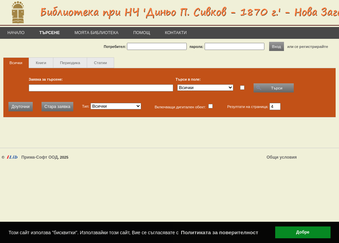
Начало (16, 32)
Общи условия (282, 157)
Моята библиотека (97, 32)
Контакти (176, 32)
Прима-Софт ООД (39, 157)
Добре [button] (302, 232)
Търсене (50, 32)
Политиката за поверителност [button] (219, 232)
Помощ (141, 32)
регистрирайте (313, 46)
